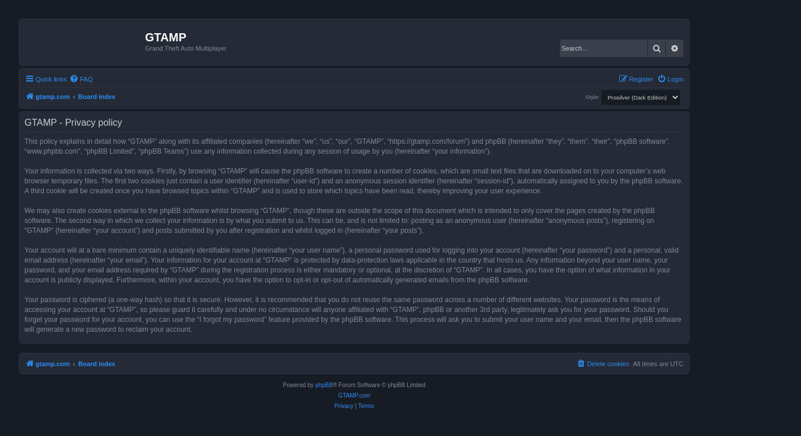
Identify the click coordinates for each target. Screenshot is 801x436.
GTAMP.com (354, 395)
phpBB (324, 385)
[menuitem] (81, 79)
